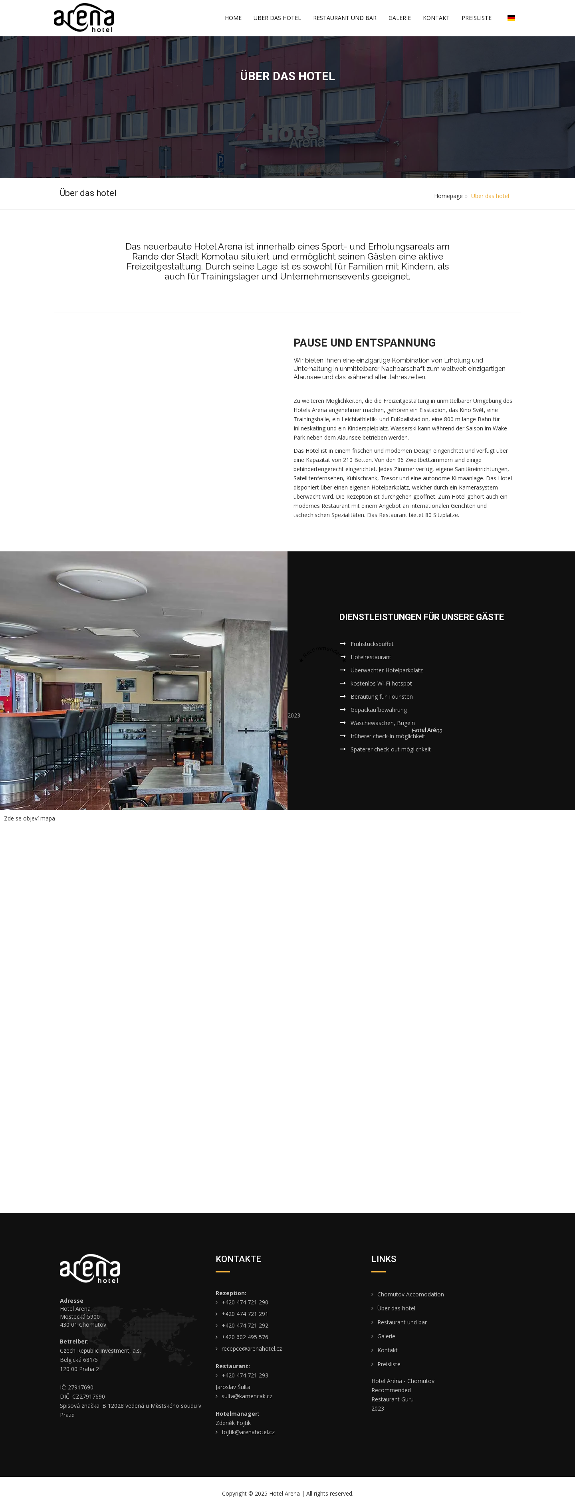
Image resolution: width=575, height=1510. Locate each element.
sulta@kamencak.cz (244, 1396)
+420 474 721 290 (242, 1302)
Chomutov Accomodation (407, 1294)
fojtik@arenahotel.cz (245, 1432)
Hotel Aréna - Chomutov (402, 1381)
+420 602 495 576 (242, 1337)
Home (233, 18)
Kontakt (436, 18)
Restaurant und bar (345, 18)
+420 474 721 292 (242, 1325)
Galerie (400, 18)
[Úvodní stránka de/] (84, 17)
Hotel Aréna (427, 730)
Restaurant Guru (392, 1399)
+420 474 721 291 (242, 1314)
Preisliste (477, 18)
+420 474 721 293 (242, 1375)
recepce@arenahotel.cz (249, 1348)
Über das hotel (277, 18)
